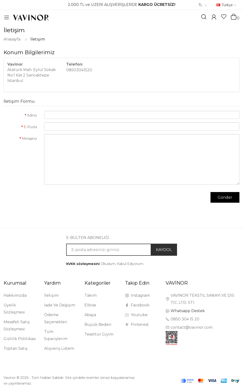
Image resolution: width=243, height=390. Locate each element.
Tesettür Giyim (98, 334)
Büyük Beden (97, 324)
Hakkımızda (15, 295)
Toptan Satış (16, 348)
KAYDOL (164, 249)
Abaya (90, 315)
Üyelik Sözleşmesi (14, 308)
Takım (90, 295)
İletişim (37, 39)
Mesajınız (29, 138)
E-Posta (30, 127)
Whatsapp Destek (188, 311)
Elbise (90, 305)
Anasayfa (12, 39)
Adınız (32, 115)
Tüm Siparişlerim (55, 335)
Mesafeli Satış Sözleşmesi (17, 325)
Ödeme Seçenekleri (55, 318)
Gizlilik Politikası (20, 338)
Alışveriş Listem (59, 348)
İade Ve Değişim (59, 305)
